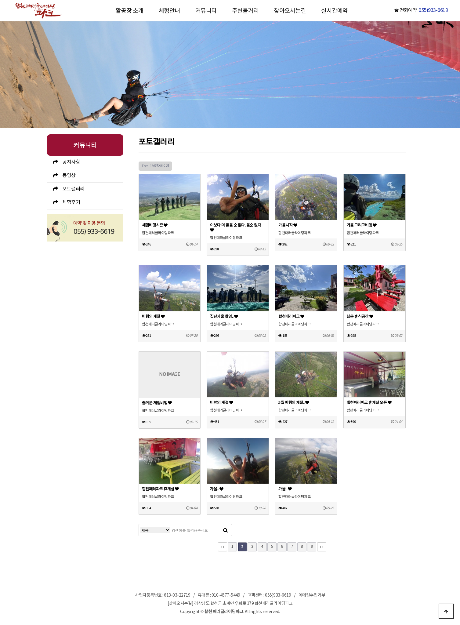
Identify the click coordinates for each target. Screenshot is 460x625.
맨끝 (321, 546)
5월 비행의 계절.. (293, 403)
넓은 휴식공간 (360, 316)
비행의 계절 (153, 316)
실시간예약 (334, 11)
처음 (222, 546)
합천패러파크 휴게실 (160, 489)
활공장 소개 (129, 11)
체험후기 (71, 202)
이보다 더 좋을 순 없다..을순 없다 (235, 227)
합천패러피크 (291, 316)
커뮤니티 (206, 11)
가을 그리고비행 (362, 225)
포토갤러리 (73, 189)
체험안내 (169, 11)
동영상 (69, 175)
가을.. (216, 489)
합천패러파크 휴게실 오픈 (369, 403)
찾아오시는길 (290, 11)
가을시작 (287, 225)
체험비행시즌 (155, 225)
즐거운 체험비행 (157, 403)
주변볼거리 (245, 11)
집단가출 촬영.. (224, 316)
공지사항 (71, 162)
